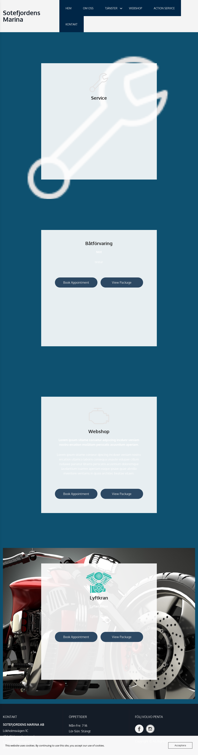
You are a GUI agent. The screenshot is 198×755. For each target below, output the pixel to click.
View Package (121, 282)
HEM (68, 8)
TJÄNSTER (111, 8)
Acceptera (180, 745)
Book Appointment (76, 282)
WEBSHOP (135, 8)
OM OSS (88, 8)
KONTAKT (72, 24)
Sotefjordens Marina (21, 16)
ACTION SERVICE (164, 8)
